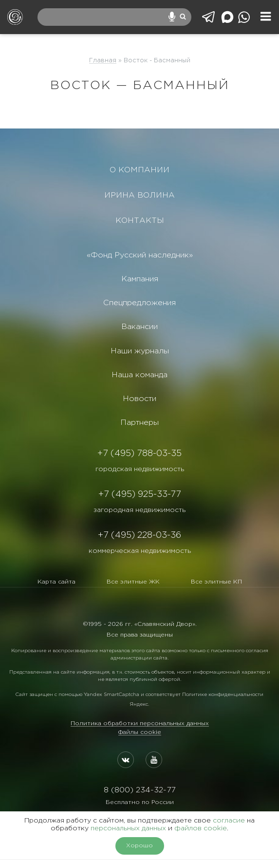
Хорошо (139, 845)
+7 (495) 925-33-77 (139, 494)
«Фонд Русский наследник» (140, 255)
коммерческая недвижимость (140, 551)
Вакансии (139, 326)
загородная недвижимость (139, 510)
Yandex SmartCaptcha (111, 695)
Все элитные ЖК (133, 582)
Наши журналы (140, 351)
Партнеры (139, 422)
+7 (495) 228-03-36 (139, 535)
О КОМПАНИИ (139, 170)
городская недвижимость (139, 469)
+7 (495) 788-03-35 (139, 453)
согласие (229, 820)
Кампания (139, 279)
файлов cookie (200, 828)
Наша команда (139, 375)
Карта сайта (56, 582)
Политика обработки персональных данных (140, 723)
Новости (139, 399)
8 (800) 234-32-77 (139, 790)
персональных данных (128, 828)
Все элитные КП (216, 582)
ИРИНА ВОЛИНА (139, 195)
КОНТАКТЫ (139, 220)
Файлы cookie (139, 732)
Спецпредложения (139, 303)
